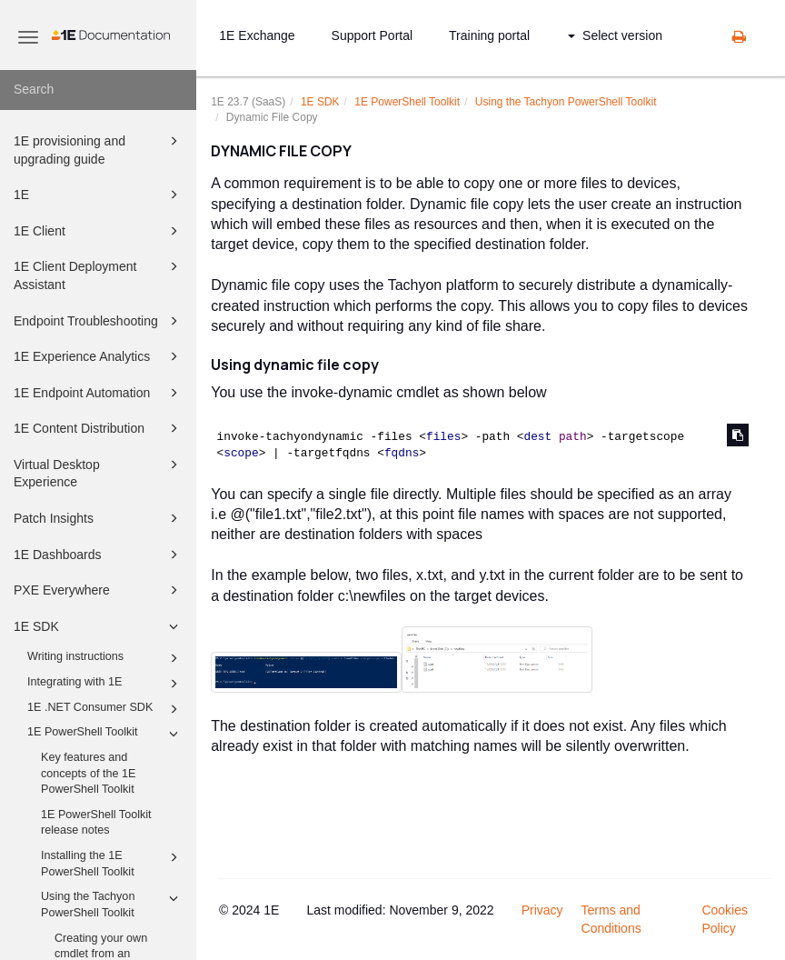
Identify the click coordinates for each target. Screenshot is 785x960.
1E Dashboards (99, 555)
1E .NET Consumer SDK (105, 709)
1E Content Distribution (99, 428)
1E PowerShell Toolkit (105, 734)
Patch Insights (99, 518)
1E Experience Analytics (99, 356)
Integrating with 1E (105, 684)
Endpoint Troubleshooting (99, 321)
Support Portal (372, 35)
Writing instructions (105, 658)
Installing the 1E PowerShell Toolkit (112, 862)
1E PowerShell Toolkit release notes (96, 822)
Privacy (542, 910)
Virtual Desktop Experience (99, 472)
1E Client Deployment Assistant (99, 274)
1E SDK (99, 626)
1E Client (99, 231)
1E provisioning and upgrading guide (99, 148)
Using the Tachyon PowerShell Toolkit (112, 903)
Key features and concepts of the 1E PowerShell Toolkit (88, 773)
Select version (615, 35)
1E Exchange (256, 35)
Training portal (489, 35)
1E (99, 195)
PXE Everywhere (99, 590)
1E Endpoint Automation (99, 393)
